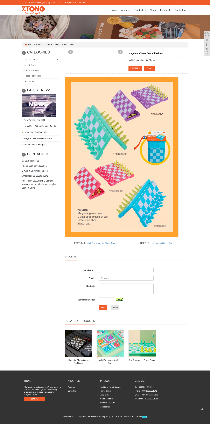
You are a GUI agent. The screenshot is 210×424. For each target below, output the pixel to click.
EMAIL (149, 68)
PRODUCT (106, 381)
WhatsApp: (89, 270)
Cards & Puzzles (32, 70)
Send (103, 307)
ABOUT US (74, 381)
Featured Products (32, 76)
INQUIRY (135, 68)
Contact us (180, 10)
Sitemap (139, 417)
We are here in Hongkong (35, 144)
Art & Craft (104, 395)
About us (126, 10)
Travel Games (68, 44)
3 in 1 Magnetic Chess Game (161, 243)
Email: (92, 278)
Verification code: (86, 300)
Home (114, 10)
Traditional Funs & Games (110, 387)
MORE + (34, 399)
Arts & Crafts (30, 65)
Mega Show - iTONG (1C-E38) (38, 138)
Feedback (165, 10)
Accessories (29, 81)
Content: (90, 286)
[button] (145, 10)
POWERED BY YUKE (126, 417)
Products (140, 10)
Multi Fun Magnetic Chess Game (102, 243)
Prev (70, 52)
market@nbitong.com (38, 171)
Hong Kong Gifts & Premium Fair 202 (41, 126)
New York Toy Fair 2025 (35, 120)
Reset (115, 307)
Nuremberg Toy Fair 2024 (35, 132)
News (153, 10)
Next (120, 52)
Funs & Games (52, 44)
